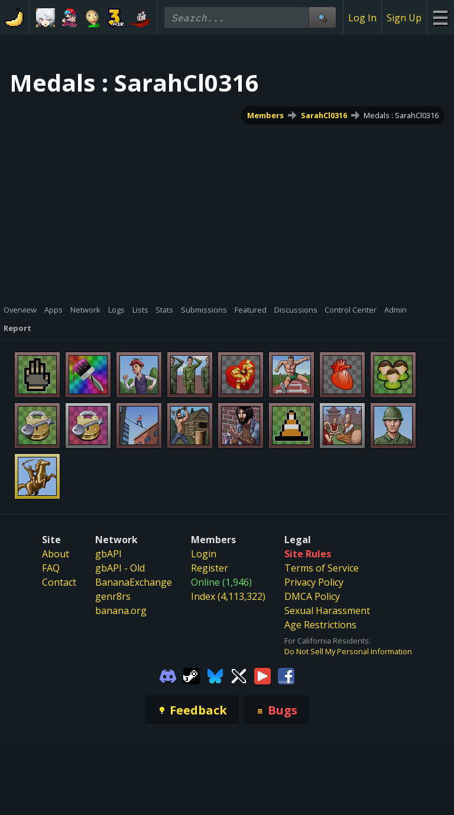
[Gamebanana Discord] (167, 674)
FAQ (51, 567)
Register (209, 567)
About (55, 553)
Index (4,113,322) (228, 596)
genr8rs (113, 596)
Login (203, 553)
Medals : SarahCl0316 (401, 115)
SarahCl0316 (324, 115)
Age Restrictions (320, 624)
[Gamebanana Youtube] (262, 674)
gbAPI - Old (120, 567)
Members (265, 115)
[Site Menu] (440, 17)
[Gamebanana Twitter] (238, 674)
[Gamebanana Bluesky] (215, 674)
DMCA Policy (312, 596)
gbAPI (108, 553)
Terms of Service (321, 567)
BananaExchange (133, 582)
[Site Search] (322, 17)
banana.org (121, 610)
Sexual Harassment (327, 610)
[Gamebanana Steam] (191, 674)
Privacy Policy (313, 582)
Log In (362, 17)
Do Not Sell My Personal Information (348, 651)
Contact (59, 582)
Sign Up (404, 17)
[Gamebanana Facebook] (286, 674)
